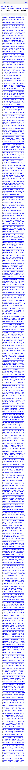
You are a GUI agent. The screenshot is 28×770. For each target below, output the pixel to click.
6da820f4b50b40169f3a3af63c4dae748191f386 (13, 342)
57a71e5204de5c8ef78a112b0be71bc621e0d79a (13, 279)
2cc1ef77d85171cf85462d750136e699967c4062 (13, 160)
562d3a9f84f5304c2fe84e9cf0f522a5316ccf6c (13, 274)
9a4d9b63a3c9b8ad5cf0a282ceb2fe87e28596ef (13, 464)
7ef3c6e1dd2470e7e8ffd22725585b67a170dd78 (13, 382)
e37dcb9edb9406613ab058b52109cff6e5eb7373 (13, 668)
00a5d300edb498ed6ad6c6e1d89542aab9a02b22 (14, 17)
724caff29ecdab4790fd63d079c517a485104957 (13, 356)
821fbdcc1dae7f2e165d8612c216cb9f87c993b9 (13, 392)
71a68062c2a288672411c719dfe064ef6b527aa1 (13, 355)
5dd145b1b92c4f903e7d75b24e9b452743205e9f (13, 305)
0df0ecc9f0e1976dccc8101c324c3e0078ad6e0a (13, 62)
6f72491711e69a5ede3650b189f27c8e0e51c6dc (13, 345)
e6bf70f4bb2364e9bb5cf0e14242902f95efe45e (13, 681)
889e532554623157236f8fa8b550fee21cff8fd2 (13, 411)
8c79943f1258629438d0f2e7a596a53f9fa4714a (13, 427)
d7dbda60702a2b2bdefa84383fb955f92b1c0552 (13, 638)
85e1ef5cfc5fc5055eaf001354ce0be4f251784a (13, 405)
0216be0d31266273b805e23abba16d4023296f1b (14, 27)
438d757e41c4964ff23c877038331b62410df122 (13, 231)
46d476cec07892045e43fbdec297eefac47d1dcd (13, 239)
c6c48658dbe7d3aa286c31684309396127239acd (14, 596)
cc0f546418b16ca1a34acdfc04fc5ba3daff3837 (13, 610)
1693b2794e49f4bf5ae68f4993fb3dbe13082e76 (13, 91)
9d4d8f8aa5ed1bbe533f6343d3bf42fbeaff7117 (13, 472)
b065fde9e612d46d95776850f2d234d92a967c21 (13, 524)
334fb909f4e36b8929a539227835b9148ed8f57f (13, 181)
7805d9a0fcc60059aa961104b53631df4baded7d (13, 366)
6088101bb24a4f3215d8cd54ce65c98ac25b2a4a (13, 316)
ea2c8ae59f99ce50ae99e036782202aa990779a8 (13, 694)
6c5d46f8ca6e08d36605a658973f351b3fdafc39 (13, 339)
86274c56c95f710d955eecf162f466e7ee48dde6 (13, 406)
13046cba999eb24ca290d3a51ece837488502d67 (14, 77)
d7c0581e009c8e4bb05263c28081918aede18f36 (13, 634)
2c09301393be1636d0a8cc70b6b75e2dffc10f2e (13, 157)
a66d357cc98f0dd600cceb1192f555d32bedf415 (13, 493)
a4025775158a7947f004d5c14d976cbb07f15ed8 (13, 487)
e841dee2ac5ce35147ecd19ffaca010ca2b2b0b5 (13, 689)
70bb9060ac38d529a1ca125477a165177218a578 (14, 350)
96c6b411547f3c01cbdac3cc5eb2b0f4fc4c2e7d (13, 458)
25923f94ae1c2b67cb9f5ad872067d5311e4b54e (13, 133)
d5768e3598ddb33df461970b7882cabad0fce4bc (13, 631)
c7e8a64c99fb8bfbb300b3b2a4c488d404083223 (13, 597)
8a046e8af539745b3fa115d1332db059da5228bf (13, 416)
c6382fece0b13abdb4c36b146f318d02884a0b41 (13, 594)
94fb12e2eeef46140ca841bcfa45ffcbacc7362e (13, 456)
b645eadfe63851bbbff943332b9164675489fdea (13, 540)
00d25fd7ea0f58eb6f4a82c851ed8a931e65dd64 (13, 19)
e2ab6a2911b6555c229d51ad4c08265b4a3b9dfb (13, 665)
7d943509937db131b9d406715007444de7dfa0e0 (14, 376)
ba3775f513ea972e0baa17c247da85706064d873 (14, 554)
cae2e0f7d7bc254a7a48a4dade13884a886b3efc (13, 607)
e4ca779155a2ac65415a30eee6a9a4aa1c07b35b (14, 671)
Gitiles (8, 767)
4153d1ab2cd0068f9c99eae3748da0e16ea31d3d (13, 228)
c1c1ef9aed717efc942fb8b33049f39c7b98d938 (13, 575)
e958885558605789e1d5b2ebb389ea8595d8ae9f (14, 692)
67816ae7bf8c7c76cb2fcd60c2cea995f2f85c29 (13, 332)
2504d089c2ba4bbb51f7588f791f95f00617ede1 (13, 131)
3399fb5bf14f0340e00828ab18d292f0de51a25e (13, 183)
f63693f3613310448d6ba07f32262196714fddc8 (13, 729)
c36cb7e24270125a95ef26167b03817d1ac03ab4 (13, 586)
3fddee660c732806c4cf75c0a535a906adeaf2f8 (13, 221)
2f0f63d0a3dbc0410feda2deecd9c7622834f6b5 (13, 168)
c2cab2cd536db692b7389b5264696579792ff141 (13, 581)
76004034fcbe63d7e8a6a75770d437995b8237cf (13, 363)
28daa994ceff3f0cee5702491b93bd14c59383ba (13, 144)
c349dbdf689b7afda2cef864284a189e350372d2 (13, 585)
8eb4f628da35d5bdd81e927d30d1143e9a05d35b (14, 434)
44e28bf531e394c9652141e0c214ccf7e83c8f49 (13, 234)
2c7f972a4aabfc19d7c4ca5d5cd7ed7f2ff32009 (13, 159)
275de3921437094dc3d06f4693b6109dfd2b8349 (13, 141)
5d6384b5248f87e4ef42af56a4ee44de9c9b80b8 (13, 300)
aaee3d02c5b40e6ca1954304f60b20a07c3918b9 (13, 509)
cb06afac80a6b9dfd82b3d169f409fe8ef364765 (13, 609)
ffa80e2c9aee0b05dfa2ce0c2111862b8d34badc (13, 761)
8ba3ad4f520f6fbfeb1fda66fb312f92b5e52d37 (13, 424)
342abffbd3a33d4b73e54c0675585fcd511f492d (13, 188)
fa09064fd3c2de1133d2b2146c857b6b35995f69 (13, 744)
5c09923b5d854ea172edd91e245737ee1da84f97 (14, 294)
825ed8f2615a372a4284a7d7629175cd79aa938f (13, 395)
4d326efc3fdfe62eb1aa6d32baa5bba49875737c (13, 263)
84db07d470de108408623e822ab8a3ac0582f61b (14, 401)
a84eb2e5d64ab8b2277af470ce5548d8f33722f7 (13, 499)
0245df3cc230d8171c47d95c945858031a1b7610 (13, 29)
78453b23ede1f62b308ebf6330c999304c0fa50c (13, 368)
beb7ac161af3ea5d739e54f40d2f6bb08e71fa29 (13, 570)
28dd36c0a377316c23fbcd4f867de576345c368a (13, 146)
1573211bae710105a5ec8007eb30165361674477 (14, 86)
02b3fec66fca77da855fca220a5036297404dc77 (13, 30)
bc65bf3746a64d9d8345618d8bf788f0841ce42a (13, 564)
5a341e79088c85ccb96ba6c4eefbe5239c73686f (13, 289)
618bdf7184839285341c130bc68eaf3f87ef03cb (13, 321)
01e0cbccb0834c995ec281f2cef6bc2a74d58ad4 (13, 24)
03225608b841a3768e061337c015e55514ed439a (14, 32)
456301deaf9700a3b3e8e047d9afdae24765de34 (13, 236)
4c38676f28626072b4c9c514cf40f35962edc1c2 (13, 258)
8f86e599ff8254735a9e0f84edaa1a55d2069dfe (13, 435)
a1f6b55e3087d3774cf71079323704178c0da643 (13, 483)
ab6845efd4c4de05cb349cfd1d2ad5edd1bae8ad (13, 511)
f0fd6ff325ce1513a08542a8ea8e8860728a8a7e (13, 713)
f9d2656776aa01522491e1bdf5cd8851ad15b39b (13, 739)
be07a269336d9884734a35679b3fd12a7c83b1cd (13, 569)
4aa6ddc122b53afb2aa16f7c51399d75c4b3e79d (13, 254)
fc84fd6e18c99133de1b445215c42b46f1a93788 (13, 752)
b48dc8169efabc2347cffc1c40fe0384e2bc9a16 (13, 533)
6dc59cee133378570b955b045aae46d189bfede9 (13, 344)
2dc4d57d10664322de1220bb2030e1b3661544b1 (14, 165)
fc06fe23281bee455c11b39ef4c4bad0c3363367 (13, 750)
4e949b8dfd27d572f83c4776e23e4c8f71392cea (13, 266)
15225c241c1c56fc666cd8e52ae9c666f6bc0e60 (13, 85)
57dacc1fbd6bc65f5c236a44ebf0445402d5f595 (13, 281)
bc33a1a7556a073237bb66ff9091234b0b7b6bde (13, 562)
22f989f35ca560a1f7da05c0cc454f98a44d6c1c (13, 123)
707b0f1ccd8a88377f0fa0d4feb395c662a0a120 (13, 348)
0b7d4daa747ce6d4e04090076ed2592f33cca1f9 (13, 54)
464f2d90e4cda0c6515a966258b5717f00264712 (13, 237)
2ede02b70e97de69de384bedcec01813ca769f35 (13, 167)
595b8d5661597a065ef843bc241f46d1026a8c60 (13, 286)
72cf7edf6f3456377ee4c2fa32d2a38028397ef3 (13, 358)
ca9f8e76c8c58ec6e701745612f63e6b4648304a (13, 604)
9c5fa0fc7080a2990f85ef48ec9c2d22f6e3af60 (13, 470)
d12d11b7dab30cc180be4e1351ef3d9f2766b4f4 (13, 620)
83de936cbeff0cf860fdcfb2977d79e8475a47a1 (13, 398)
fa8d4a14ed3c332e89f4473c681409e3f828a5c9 (13, 747)
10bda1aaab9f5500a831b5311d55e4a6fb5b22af (13, 69)
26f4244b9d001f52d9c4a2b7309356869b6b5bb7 (13, 135)
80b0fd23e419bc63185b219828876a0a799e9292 (14, 385)
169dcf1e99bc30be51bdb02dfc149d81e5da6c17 (13, 94)
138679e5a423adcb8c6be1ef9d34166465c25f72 (13, 80)
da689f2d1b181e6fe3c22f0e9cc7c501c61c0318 (13, 641)
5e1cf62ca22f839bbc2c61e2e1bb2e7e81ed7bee (13, 307)
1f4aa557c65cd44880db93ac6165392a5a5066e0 (13, 112)
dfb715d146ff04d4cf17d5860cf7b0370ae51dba (13, 657)
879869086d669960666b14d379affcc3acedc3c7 (13, 409)
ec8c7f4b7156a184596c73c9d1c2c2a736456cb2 (13, 699)
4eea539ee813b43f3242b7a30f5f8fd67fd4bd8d (13, 268)
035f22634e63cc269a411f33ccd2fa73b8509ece (13, 33)
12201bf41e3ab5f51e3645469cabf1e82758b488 (13, 74)
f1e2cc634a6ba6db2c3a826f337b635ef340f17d (13, 716)
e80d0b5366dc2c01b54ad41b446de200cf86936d (13, 687)
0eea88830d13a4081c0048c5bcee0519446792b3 (14, 66)
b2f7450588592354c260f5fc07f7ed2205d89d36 (13, 530)
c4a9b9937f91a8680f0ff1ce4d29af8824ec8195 (13, 591)
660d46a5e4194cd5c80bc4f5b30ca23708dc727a (13, 329)
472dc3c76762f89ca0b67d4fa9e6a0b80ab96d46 (13, 246)
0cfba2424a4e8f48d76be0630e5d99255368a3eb (13, 57)
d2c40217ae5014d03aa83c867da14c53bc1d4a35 (14, 626)
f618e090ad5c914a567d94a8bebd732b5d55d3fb (13, 728)
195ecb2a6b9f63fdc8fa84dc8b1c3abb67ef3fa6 (13, 101)
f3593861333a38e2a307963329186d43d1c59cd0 (13, 724)
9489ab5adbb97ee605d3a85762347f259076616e (14, 453)
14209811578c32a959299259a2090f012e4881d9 (14, 82)
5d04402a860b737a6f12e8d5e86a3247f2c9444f (13, 299)
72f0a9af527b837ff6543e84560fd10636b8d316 (13, 360)
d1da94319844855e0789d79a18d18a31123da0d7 (14, 623)
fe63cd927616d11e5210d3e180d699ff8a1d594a (13, 757)
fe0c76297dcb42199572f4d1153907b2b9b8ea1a (13, 755)
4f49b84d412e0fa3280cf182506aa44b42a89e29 (13, 270)
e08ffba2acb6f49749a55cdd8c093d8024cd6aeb (13, 659)
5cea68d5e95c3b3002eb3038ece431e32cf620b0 (13, 297)
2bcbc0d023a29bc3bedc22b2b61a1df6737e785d (13, 155)
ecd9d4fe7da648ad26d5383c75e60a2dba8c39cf (13, 702)
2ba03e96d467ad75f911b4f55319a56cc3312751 (13, 154)
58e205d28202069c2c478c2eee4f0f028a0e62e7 (13, 284)
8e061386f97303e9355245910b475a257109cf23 (13, 429)
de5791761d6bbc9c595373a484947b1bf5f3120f (13, 652)
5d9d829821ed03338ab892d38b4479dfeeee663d (14, 303)
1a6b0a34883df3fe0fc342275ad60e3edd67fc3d (13, 104)
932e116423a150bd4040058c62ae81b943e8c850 (14, 448)
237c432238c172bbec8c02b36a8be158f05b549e (13, 127)
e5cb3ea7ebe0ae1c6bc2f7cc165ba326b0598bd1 (13, 678)
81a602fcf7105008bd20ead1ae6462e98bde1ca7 (13, 390)
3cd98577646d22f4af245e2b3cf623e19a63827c (13, 212)
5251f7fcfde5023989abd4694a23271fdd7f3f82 (13, 271)
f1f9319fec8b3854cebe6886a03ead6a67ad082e (13, 718)
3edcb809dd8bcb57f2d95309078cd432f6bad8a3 (13, 218)
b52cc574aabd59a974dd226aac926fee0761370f (13, 535)
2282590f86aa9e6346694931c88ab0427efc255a (13, 120)
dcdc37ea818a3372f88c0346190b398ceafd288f (13, 649)
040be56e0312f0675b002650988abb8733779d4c (14, 37)
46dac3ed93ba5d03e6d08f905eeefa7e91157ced (13, 241)
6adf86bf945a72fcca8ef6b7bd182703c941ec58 (13, 337)
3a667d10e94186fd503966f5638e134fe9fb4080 (14, 8)
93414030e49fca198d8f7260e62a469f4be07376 (13, 450)
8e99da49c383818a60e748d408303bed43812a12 (14, 432)
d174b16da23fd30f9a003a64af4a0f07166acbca (13, 622)
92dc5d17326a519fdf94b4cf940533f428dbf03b (13, 446)
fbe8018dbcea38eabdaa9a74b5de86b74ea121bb (14, 749)
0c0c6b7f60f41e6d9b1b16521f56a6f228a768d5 (13, 56)
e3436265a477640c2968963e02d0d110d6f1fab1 (13, 667)
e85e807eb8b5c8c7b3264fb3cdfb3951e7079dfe (13, 691)
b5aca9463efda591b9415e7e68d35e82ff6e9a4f (13, 538)
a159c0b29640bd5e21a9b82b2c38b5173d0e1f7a (13, 480)
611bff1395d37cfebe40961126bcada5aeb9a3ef (13, 319)
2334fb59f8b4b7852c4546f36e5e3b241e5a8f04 (13, 125)
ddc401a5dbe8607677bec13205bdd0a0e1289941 (14, 651)
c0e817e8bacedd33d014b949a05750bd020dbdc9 (14, 573)
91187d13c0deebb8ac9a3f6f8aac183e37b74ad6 (13, 440)
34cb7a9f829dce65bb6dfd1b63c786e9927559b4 (13, 191)
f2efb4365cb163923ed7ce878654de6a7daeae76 (13, 723)
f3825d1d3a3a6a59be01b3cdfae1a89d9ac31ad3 (13, 726)
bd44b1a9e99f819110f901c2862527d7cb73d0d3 (13, 567)
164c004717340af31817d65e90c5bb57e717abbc (13, 90)
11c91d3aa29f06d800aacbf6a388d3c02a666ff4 (13, 72)
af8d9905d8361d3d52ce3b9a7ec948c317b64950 (13, 519)
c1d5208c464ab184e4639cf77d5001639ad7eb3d (13, 577)
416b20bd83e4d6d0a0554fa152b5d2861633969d (14, 229)
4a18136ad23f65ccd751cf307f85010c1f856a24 (13, 252)
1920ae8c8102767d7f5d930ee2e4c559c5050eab (13, 99)
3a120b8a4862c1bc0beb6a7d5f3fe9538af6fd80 (13, 205)
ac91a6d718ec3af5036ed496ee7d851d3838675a (13, 514)
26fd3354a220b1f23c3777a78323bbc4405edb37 (13, 138)
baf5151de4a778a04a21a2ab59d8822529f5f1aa (13, 557)
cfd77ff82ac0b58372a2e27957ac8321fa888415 (13, 618)
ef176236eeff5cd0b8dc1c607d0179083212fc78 (13, 708)
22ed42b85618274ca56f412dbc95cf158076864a (13, 122)
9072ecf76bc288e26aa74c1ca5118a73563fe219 (13, 437)
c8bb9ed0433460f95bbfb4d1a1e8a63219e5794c (13, 599)
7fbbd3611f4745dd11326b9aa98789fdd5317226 (13, 384)
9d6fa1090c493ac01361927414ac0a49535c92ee (13, 474)
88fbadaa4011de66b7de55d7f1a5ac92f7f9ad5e (13, 413)
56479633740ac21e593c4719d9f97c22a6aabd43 (13, 276)
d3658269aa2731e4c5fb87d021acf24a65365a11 (13, 628)
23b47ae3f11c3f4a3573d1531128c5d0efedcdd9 (13, 128)
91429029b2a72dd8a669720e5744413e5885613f (14, 442)
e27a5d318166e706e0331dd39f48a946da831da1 (14, 663)
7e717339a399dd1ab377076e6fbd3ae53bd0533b (14, 379)
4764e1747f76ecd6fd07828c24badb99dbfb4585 (13, 247)
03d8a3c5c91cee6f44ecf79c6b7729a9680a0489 (13, 35)
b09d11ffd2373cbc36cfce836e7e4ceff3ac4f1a (13, 525)
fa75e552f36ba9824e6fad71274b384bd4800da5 (13, 745)
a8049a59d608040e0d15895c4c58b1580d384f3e (13, 498)
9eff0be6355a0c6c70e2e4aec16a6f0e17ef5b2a (13, 477)
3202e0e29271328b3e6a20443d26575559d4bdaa (14, 176)
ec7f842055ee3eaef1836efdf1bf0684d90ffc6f (13, 697)
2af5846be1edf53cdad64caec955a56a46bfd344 (13, 151)
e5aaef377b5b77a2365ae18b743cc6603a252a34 (13, 675)
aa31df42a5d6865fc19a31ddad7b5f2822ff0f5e (13, 506)
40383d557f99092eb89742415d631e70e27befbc (13, 223)
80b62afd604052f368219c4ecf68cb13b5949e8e (13, 387)
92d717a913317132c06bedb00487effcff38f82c (13, 445)
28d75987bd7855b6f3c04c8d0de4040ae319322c (13, 143)
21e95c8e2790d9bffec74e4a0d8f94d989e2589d (13, 117)
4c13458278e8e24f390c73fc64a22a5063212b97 (13, 257)
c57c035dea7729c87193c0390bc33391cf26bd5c (13, 593)
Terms (15, 767)
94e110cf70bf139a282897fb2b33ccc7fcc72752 (13, 454)
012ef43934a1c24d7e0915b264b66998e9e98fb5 (13, 22)
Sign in (25, 2)
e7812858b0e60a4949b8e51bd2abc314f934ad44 (14, 683)
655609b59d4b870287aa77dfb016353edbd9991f (13, 327)
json (25, 767)
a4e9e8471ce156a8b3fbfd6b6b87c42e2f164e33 (13, 488)
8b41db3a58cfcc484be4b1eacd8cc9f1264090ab (13, 421)
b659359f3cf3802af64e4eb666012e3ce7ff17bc (13, 541)
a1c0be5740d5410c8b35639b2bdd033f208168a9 (13, 482)
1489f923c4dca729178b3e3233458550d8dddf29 (13, 83)
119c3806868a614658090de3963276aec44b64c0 (14, 70)
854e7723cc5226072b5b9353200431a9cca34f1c (13, 403)
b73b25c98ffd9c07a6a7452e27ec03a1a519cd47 (13, 546)
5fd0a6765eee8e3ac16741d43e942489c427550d (13, 315)
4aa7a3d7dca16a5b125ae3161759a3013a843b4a (14, 255)
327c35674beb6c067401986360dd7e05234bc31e (14, 180)
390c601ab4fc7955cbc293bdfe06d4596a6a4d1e (13, 202)
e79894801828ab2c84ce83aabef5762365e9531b (13, 684)
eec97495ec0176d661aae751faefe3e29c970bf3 (13, 707)
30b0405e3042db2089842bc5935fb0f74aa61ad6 (13, 175)
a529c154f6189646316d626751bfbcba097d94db (13, 490)
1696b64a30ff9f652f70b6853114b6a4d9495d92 (13, 93)
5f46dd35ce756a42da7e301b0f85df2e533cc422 (13, 311)
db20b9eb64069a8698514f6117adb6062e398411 (14, 644)
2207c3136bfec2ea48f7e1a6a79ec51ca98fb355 (13, 119)
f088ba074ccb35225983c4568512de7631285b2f (13, 712)
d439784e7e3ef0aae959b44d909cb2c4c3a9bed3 (13, 630)
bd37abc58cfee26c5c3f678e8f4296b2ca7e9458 (13, 565)
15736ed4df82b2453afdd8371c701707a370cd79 (13, 88)
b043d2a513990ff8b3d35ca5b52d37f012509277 (13, 522)
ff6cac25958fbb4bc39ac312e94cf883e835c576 (13, 758)
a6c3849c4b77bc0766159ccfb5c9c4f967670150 (13, 495)
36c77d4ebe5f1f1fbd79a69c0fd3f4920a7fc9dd (13, 194)
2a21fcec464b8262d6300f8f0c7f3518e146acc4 (13, 149)
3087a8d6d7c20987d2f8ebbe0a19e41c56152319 (13, 173)
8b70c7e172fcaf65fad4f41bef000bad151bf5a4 (13, 422)
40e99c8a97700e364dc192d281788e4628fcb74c (13, 225)
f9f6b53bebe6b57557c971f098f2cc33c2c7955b (13, 742)
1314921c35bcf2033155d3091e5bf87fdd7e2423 (13, 78)
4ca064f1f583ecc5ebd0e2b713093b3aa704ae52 (13, 260)
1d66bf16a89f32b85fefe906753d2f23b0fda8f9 (13, 109)
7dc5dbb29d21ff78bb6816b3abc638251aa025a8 (13, 377)
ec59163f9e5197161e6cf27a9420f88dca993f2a (13, 695)
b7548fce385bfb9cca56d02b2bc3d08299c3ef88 (13, 548)
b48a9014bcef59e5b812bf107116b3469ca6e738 (13, 532)
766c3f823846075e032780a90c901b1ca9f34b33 (13, 364)
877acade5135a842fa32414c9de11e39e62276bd (13, 408)
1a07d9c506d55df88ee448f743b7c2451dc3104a (13, 102)
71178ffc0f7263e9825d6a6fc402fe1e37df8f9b (13, 352)
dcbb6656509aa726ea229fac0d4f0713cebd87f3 (13, 647)
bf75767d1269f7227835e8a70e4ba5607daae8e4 (13, 572)
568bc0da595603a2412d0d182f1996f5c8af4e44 (13, 278)
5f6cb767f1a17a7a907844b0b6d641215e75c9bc (13, 313)
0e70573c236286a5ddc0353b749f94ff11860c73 (13, 64)
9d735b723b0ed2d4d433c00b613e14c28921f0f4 (13, 475)
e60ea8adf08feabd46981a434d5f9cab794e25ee (13, 679)
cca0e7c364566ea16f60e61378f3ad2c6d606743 (13, 612)
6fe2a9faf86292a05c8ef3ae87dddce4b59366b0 (13, 347)
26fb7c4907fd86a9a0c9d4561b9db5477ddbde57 (13, 136)
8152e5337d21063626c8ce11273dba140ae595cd (14, 389)
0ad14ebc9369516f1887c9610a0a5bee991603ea (13, 53)
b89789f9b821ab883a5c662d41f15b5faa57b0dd (13, 549)
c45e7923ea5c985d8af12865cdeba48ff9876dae (13, 589)
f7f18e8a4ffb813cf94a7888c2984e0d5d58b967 (13, 734)
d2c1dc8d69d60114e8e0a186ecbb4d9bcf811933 (13, 625)
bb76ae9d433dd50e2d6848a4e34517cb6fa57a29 (14, 559)
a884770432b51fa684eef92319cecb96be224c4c (13, 501)
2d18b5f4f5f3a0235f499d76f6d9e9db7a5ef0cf (13, 162)
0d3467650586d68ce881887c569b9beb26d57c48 (14, 59)
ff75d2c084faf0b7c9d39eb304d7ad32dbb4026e (13, 760)
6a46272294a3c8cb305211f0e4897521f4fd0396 (13, 335)
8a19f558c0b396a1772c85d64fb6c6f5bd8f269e (13, 417)
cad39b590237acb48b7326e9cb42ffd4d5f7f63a (13, 605)
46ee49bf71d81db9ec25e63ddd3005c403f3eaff (13, 242)
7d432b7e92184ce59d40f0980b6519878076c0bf (13, 374)
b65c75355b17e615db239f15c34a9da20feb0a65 (13, 543)
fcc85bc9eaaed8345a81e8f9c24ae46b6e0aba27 (13, 753)
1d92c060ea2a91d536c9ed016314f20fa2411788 (13, 111)
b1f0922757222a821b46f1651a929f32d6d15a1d (13, 527)
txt (22, 767)
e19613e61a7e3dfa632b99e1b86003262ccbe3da (13, 660)
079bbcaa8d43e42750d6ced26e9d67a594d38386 (14, 43)
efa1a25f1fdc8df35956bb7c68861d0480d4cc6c (13, 710)
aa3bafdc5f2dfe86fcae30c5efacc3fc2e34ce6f (13, 507)
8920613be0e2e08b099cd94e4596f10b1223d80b (14, 414)
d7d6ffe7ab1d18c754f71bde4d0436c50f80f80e (13, 636)
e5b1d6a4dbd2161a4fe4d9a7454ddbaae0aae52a (14, 676)
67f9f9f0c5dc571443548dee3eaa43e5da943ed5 (13, 334)
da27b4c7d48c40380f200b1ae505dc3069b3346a (13, 639)
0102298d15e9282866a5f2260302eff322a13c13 (13, 20)
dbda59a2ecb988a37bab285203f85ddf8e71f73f (13, 646)
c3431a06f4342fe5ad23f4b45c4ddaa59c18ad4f (13, 583)
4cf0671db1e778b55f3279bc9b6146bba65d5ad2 (13, 262)
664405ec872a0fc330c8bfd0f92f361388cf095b (13, 331)
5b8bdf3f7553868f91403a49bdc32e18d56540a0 (13, 292)
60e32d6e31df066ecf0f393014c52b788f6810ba (13, 318)
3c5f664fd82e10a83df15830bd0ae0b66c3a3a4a (13, 210)
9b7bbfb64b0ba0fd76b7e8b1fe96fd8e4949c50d (13, 466)
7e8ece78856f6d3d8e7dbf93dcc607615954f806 (13, 381)
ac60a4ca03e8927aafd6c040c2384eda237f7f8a (13, 512)
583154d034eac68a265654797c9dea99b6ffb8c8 (13, 282)
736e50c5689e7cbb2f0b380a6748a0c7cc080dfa (13, 361)
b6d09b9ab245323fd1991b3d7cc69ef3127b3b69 (13, 544)
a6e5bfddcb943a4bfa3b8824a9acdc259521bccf (13, 496)
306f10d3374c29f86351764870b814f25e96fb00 (13, 172)
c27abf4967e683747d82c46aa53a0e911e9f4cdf (13, 580)
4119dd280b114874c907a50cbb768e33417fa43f (13, 226)
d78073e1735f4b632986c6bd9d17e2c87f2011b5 (13, 633)
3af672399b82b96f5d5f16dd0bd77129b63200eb (13, 209)
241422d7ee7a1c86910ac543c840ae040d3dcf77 (13, 130)
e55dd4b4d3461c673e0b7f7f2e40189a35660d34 (13, 673)
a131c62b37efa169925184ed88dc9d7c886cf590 (13, 479)
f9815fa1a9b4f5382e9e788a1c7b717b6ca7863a (13, 737)
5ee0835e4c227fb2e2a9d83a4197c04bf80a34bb (13, 308)
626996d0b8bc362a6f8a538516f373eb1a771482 (13, 323)
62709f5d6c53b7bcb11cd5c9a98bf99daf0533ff (13, 324)
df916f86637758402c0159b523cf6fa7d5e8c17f (13, 655)
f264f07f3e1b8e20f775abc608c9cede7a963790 (13, 720)
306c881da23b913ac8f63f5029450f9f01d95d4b (13, 170)
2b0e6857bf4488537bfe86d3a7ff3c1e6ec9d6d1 (13, 152)
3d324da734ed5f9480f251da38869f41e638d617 (13, 217)
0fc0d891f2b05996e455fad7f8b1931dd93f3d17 (13, 67)
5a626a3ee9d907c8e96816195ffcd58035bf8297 (13, 290)
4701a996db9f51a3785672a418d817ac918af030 (13, 244)
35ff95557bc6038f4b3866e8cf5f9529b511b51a (13, 192)
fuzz (5, 10)
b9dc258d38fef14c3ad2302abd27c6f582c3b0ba (13, 552)
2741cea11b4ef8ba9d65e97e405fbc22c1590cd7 (13, 139)
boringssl (4, 6)
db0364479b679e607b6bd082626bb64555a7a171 (14, 642)
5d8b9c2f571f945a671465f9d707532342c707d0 (13, 302)
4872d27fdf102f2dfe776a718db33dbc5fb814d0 (13, 249)
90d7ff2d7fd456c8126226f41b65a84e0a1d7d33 (13, 438)
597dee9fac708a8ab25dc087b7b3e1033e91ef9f (13, 287)
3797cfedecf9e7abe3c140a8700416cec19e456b (13, 197)
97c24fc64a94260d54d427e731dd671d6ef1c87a (13, 461)
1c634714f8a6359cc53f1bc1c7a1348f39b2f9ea (13, 107)
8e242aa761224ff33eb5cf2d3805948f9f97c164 (13, 430)
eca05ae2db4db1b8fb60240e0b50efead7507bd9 (13, 700)
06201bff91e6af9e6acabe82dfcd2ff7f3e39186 (13, 40)
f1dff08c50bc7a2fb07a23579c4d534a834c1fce (13, 715)
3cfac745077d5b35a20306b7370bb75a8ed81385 (13, 213)
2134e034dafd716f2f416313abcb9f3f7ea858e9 (13, 115)
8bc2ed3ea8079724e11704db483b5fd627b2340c (13, 425)
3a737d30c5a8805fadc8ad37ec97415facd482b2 (13, 207)
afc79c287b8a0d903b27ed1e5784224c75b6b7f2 (13, 520)
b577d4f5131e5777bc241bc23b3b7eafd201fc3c (13, 536)
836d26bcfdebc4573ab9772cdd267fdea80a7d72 (13, 397)
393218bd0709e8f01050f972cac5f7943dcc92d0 (13, 204)
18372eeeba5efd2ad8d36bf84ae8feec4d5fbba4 (13, 98)
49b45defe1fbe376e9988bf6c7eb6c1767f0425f (13, 250)
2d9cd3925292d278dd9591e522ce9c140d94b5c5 (14, 164)
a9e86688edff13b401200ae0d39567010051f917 (13, 504)
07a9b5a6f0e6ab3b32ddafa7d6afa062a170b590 (13, 45)
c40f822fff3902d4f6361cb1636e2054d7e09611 (13, 588)
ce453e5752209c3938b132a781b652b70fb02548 (13, 615)
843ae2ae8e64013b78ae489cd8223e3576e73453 (14, 400)
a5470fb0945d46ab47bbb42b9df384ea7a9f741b (13, 491)
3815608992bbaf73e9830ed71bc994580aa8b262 (14, 199)
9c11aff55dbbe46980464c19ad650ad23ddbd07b (13, 469)
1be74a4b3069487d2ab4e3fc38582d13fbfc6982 (13, 106)
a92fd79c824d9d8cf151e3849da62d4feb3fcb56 (13, 503)
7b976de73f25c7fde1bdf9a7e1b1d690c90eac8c (13, 372)
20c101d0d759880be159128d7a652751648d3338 (14, 114)
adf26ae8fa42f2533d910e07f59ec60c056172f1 (13, 517)
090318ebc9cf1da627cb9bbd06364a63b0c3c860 (13, 49)
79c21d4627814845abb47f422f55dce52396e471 (13, 371)
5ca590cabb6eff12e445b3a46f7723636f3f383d (13, 295)
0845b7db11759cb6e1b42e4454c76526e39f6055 (13, 48)
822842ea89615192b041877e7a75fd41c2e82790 (14, 393)
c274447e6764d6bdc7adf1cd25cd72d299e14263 (13, 578)
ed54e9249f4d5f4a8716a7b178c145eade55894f (13, 704)
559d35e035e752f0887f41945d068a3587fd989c (13, 273)
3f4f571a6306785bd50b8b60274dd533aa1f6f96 (13, 220)
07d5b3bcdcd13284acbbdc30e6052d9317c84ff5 (13, 46)
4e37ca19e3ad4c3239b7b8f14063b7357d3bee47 (13, 265)
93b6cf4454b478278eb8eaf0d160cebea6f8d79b (13, 451)
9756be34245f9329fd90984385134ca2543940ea (13, 459)
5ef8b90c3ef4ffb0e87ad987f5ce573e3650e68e (13, 310)
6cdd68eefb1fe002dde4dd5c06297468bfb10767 (13, 340)
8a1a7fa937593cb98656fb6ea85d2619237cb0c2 (13, 419)
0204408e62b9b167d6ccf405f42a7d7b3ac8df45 (13, 25)
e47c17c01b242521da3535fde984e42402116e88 (13, 670)
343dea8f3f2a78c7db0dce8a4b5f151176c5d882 (13, 189)
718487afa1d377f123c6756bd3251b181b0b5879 (13, 353)
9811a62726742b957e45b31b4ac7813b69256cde (14, 462)
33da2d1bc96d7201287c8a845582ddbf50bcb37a (13, 186)
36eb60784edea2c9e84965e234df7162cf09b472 (13, 196)
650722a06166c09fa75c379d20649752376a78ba (13, 326)
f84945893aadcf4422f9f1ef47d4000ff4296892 (13, 736)
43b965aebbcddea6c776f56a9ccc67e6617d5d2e (13, 233)
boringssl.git (11, 6)
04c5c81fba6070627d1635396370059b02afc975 (13, 38)
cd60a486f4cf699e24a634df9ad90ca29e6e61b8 (13, 614)
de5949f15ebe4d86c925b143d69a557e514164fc (13, 654)
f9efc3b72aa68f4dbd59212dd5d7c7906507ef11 (13, 740)
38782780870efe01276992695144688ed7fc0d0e (13, 201)
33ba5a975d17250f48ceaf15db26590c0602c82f (13, 184)
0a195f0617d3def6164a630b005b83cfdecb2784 (13, 51)
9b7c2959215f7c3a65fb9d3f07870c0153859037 (13, 467)
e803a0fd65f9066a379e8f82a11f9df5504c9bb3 (13, 686)
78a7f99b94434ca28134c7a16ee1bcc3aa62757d (13, 369)
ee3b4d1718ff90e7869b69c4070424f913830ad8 (13, 705)
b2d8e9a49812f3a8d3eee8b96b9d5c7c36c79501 (13, 528)
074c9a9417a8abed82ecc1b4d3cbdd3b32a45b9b (14, 41)
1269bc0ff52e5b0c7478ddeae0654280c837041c (13, 75)
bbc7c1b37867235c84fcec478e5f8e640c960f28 (13, 560)
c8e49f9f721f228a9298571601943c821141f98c (13, 601)
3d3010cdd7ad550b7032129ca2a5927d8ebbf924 (13, 215)
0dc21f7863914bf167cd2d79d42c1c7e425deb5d (13, 61)
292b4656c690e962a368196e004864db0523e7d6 (14, 147)
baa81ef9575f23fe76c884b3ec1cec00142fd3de (13, 556)
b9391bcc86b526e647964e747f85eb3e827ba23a (13, 551)
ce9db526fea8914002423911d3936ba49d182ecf (13, 617)
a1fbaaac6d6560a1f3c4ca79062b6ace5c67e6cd (13, 485)
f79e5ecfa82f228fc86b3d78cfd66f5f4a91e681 (13, 732)
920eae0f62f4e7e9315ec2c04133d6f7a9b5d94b (13, 443)
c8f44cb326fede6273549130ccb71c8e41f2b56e (13, 602)
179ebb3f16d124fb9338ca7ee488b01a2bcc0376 (13, 96)
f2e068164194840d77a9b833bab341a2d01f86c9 (13, 721)
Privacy (11, 767)
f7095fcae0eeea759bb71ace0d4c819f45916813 (13, 731)
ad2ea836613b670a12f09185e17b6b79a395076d (14, 516)
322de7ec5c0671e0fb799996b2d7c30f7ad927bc (13, 178)
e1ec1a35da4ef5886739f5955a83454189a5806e (13, 662)
